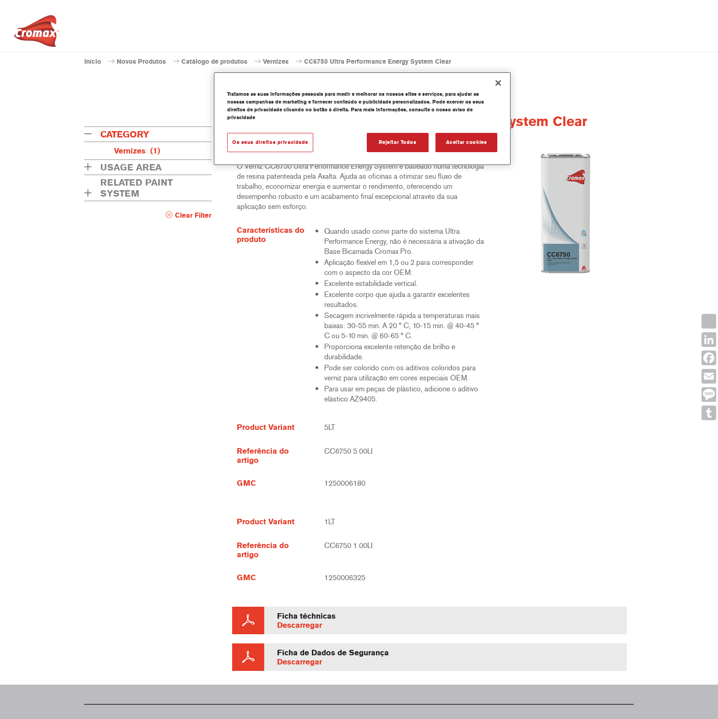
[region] (362, 118)
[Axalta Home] (37, 33)
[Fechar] (498, 83)
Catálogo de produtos (214, 62)
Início (92, 62)
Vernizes (275, 62)
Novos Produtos (141, 62)
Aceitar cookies (466, 142)
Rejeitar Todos (398, 142)
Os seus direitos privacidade (270, 142)
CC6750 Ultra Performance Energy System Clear (377, 62)
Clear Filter (193, 215)
